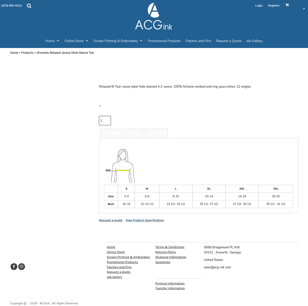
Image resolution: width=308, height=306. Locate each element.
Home (14, 52)
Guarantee (162, 262)
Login (259, 5)
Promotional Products (122, 262)
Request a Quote (118, 272)
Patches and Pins (119, 267)
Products (27, 52)
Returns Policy (165, 252)
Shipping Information (170, 257)
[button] (29, 5)
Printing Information (170, 283)
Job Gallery (114, 277)
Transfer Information (170, 288)
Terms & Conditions (169, 247)
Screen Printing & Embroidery (128, 257)
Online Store (116, 252)
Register (274, 5)
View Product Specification (145, 220)
